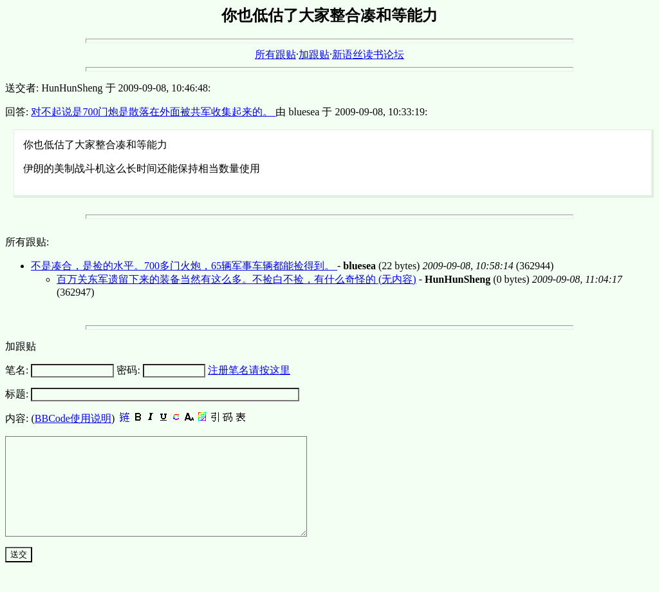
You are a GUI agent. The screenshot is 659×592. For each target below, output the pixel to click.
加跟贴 (314, 54)
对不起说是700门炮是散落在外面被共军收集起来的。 (153, 111)
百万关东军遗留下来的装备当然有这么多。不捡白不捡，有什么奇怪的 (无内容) (236, 279)
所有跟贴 (275, 54)
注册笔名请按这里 (249, 370)
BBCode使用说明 (73, 418)
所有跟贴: (27, 241)
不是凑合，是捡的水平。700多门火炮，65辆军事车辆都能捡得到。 (184, 265)
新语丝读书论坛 (368, 54)
